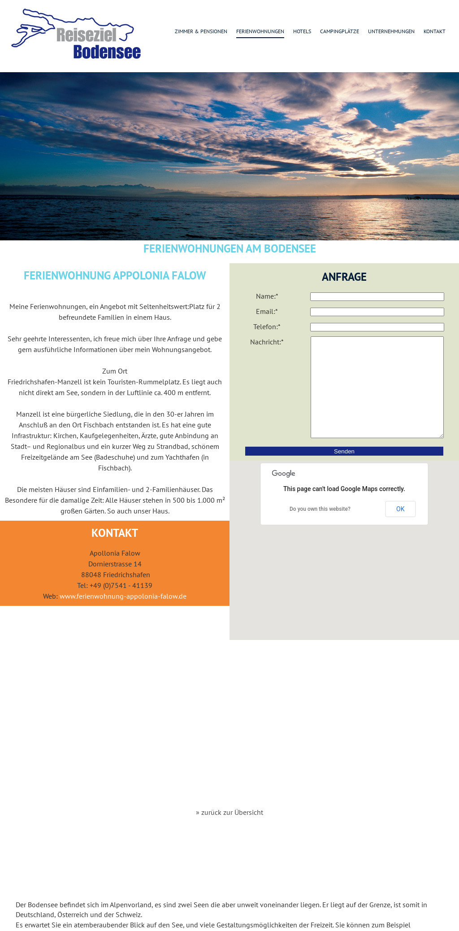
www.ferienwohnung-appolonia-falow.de (123, 596)
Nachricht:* (267, 341)
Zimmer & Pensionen (201, 31)
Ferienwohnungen (260, 31)
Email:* (267, 311)
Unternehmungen (391, 31)
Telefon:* (267, 326)
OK (400, 529)
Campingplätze (339, 31)
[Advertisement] (229, 734)
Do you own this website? (320, 529)
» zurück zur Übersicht (229, 812)
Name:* (267, 295)
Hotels (302, 31)
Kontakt (435, 31)
